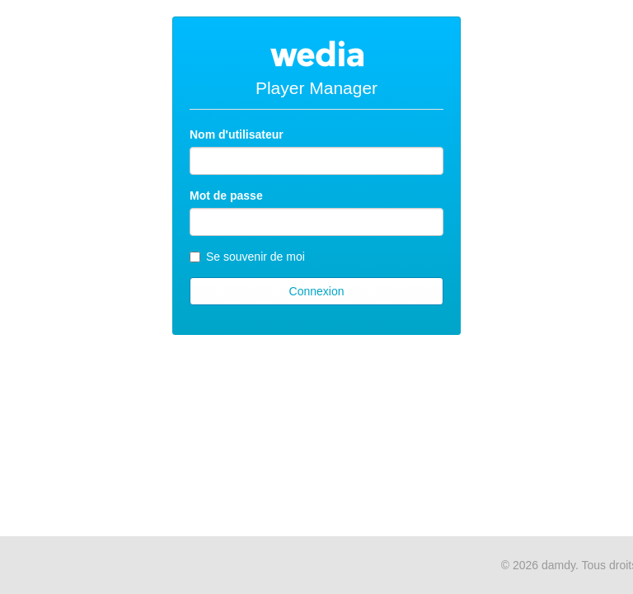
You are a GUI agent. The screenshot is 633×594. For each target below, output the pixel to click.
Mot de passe (226, 195)
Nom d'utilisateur (237, 134)
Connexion (317, 291)
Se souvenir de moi (247, 256)
